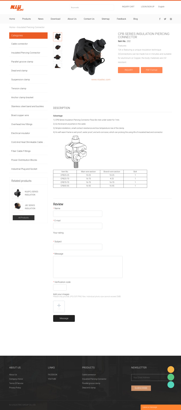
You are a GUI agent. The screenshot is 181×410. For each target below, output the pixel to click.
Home (12, 27)
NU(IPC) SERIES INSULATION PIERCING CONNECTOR (31, 193)
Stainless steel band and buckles (27, 106)
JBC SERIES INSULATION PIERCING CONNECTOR (30, 207)
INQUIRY (129, 70)
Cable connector (19, 44)
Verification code (62, 282)
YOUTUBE (52, 379)
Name (56, 208)
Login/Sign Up (147, 7)
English (161, 7)
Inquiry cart (128, 7)
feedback (121, 19)
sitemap (106, 19)
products (26, 19)
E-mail (57, 221)
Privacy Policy (15, 387)
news (40, 19)
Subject (57, 242)
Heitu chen (170, 384)
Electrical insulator (20, 133)
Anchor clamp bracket (22, 97)
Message (58, 254)
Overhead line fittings (21, 124)
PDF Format (151, 70)
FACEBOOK (52, 374)
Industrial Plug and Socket (24, 169)
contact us (89, 19)
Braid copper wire (20, 115)
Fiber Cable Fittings (21, 151)
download (55, 19)
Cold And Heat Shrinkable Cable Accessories (33, 142)
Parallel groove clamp (22, 61)
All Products (23, 217)
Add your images (87, 295)
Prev (55, 70)
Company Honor (16, 379)
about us (72, 19)
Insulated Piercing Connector (30, 27)
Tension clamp (18, 88)
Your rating (58, 233)
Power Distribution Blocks (24, 160)
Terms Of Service (16, 383)
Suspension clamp (20, 79)
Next (59, 70)
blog (135, 19)
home (12, 19)
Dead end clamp (19, 70)
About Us (13, 374)
